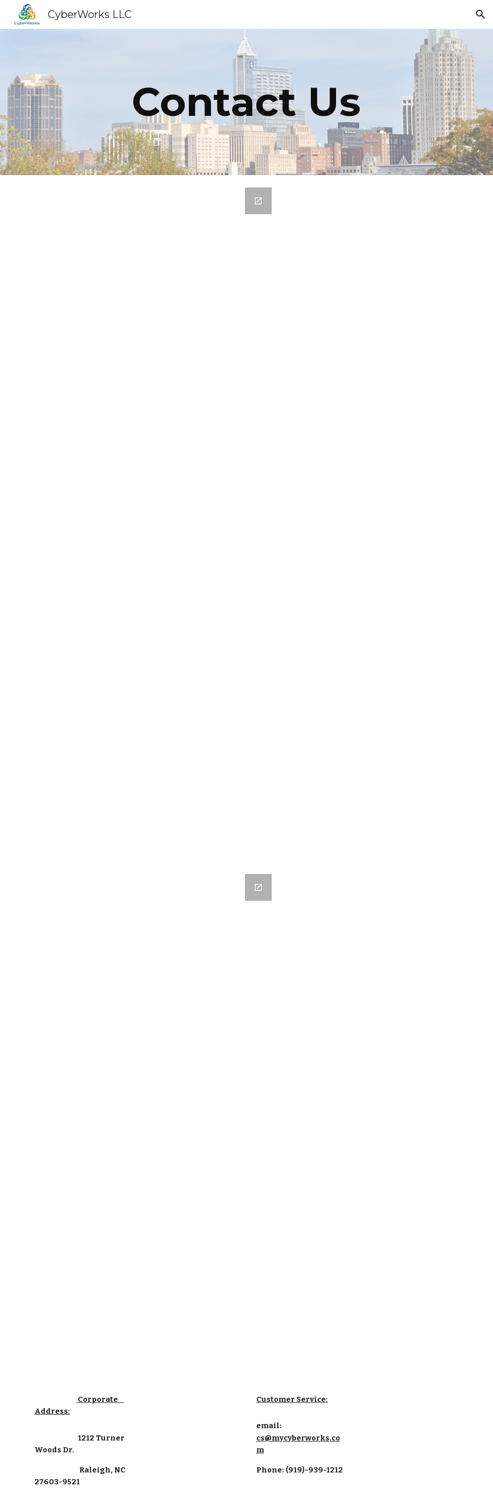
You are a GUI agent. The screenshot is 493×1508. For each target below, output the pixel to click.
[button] (480, 14)
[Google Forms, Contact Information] (154, 518)
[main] (246, 102)
